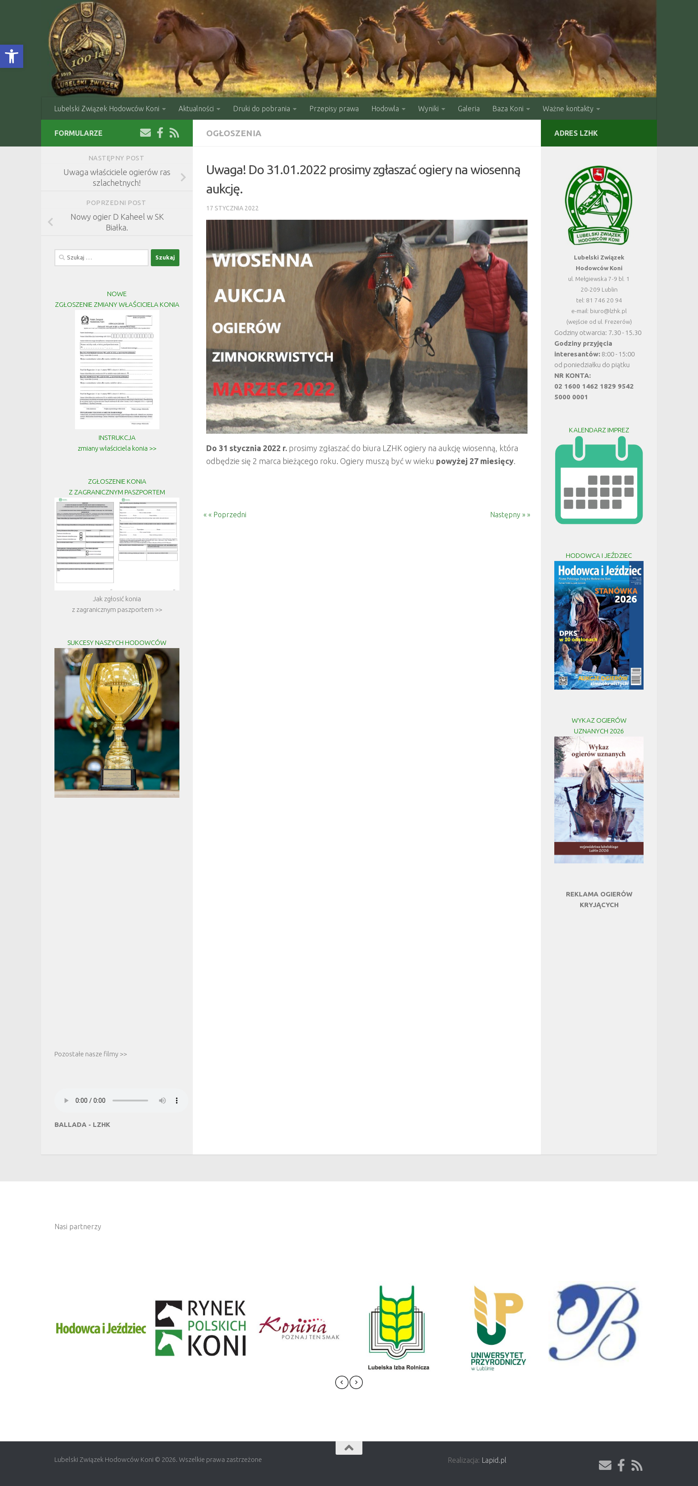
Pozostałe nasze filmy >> (90, 1054)
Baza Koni (508, 109)
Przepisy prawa (334, 109)
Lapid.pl (494, 1460)
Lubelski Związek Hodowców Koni (106, 109)
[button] (11, 56)
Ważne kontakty (568, 109)
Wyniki (428, 109)
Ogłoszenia (234, 133)
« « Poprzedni (219, 515)
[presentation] (342, 1384)
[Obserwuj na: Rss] (174, 132)
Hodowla (385, 109)
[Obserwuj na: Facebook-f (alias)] (159, 132)
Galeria (469, 109)
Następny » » (515, 515)
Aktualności (196, 109)
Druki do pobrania (261, 109)
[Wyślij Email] (145, 132)
